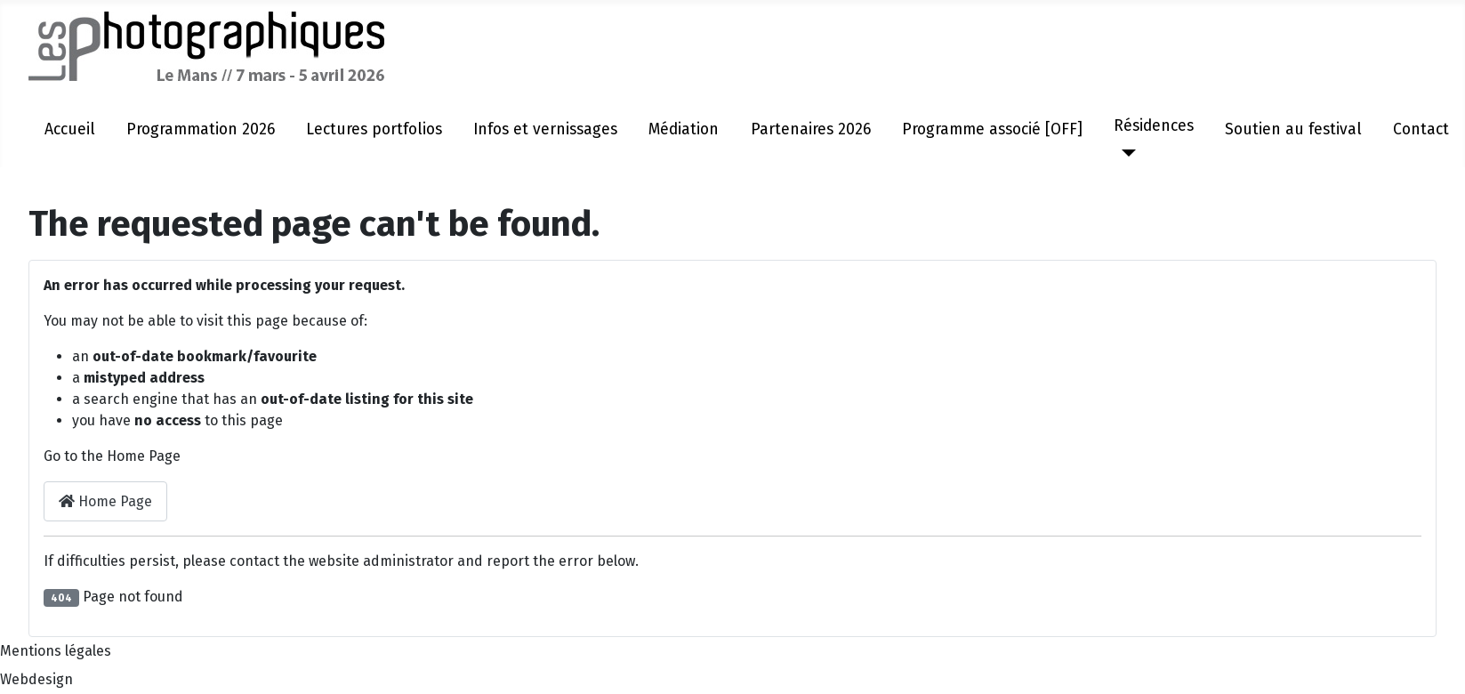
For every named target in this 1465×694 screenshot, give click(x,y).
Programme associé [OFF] (992, 129)
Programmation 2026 (200, 129)
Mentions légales (55, 650)
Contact (1421, 129)
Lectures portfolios (374, 129)
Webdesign (36, 679)
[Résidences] (1125, 153)
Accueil (69, 129)
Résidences (1154, 126)
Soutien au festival (1293, 129)
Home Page (105, 501)
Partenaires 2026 (811, 129)
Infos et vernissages (545, 129)
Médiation (683, 129)
